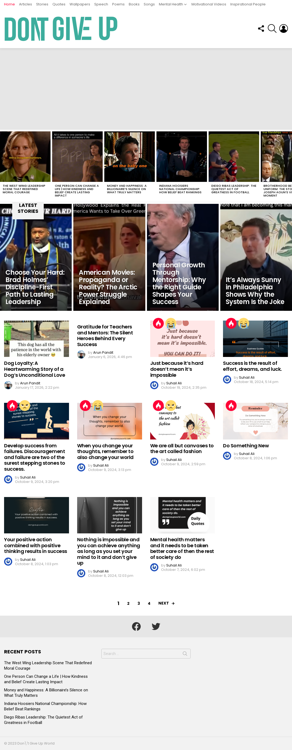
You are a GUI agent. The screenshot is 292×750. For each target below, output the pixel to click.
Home (9, 4)
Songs (149, 4)
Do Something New (246, 445)
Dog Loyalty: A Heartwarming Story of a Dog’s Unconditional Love (34, 369)
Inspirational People (248, 4)
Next (163, 603)
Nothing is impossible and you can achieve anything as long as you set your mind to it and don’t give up (108, 551)
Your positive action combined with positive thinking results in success (35, 545)
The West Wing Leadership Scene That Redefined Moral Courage (24, 188)
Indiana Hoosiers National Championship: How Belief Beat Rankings (180, 188)
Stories (42, 4)
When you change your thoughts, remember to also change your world (105, 451)
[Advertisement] (146, 89)
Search (185, 655)
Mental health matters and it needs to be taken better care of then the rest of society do (182, 548)
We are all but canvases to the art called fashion (182, 448)
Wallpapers (80, 4)
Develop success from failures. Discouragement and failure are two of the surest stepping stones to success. (34, 457)
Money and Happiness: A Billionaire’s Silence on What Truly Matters (127, 188)
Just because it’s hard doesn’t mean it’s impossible (176, 369)
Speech (101, 4)
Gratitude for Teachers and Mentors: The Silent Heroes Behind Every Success (105, 335)
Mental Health (171, 4)
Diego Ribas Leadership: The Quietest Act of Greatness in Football (233, 188)
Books (134, 4)
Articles (25, 4)
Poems (118, 4)
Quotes (58, 4)
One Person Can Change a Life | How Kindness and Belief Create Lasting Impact (77, 190)
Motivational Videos (208, 4)
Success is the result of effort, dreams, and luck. (252, 366)
